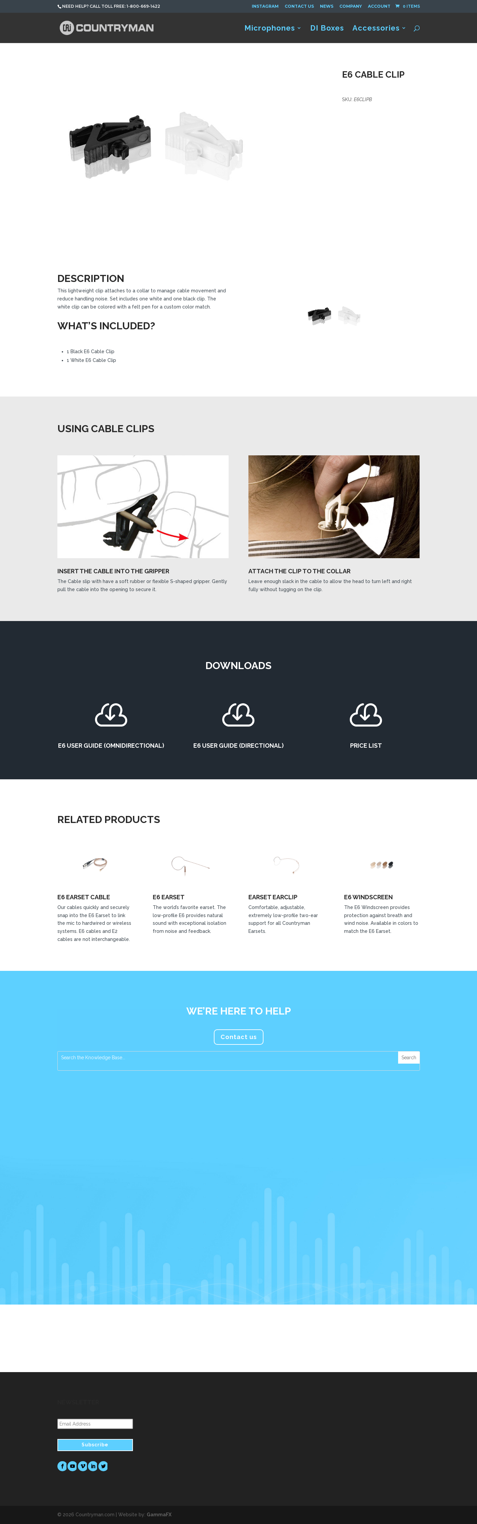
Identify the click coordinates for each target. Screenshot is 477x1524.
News (326, 6)
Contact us (239, 1036)
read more (77, 1256)
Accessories (376, 29)
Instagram (265, 6)
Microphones (269, 29)
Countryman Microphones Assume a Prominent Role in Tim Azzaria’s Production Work (237, 1179)
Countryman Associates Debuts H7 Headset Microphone (106, 1176)
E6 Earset (169, 897)
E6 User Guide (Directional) (238, 745)
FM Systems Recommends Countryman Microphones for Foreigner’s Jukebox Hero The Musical (364, 1179)
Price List (366, 745)
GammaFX (159, 1514)
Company (350, 6)
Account (379, 6)
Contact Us (299, 6)
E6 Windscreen (368, 897)
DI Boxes (327, 29)
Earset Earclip (272, 897)
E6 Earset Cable (83, 897)
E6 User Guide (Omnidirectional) (111, 745)
